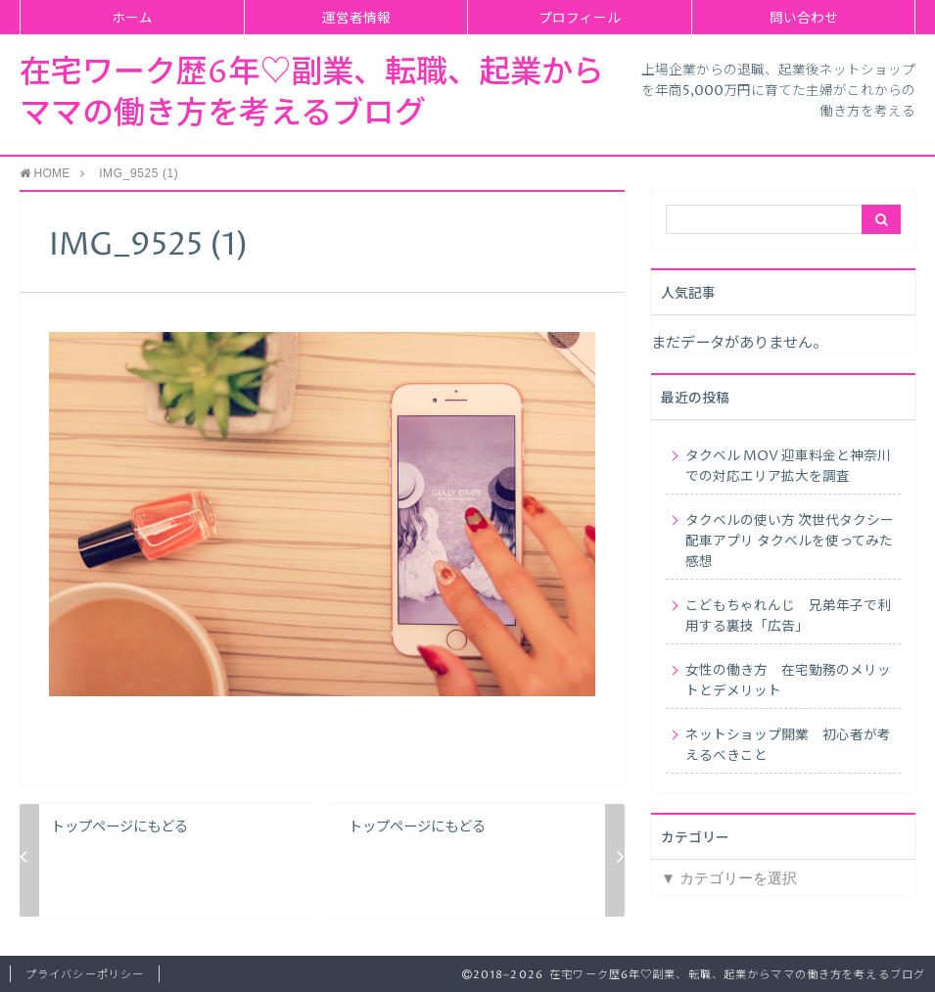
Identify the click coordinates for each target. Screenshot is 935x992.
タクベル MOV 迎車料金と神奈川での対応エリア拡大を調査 (788, 467)
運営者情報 (356, 18)
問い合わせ (804, 18)
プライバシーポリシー (84, 975)
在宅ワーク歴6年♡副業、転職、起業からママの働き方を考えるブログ (312, 94)
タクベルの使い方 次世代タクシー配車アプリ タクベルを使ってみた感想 (789, 541)
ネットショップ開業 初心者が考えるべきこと (788, 746)
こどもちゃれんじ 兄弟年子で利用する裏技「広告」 (788, 616)
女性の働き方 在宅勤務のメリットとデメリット (788, 681)
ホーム (132, 18)
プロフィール (579, 18)
